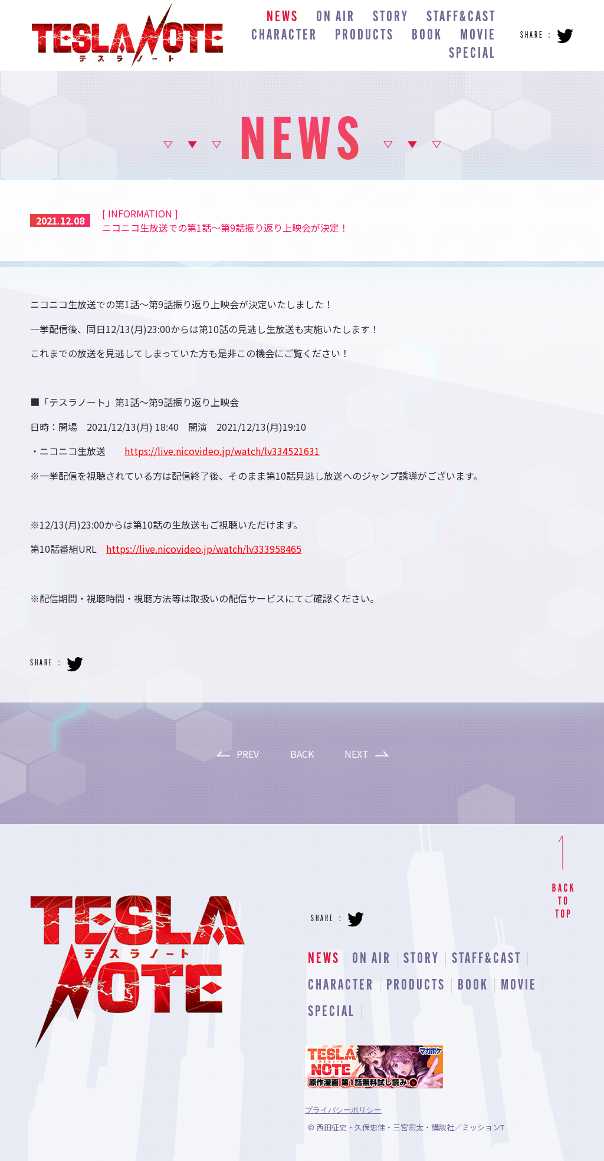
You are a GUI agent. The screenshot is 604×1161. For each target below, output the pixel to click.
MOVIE (478, 35)
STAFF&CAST (461, 17)
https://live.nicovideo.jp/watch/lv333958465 (203, 549)
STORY (391, 17)
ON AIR (335, 17)
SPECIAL (472, 54)
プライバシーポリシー (343, 1110)
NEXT (356, 754)
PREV (248, 754)
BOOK (427, 35)
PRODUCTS (364, 35)
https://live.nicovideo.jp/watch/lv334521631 (222, 451)
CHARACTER (284, 35)
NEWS (282, 17)
